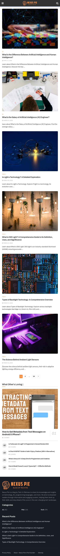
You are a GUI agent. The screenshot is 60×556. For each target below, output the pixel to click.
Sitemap (40, 553)
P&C (23, 510)
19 (34, 376)
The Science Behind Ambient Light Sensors (20, 360)
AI (3, 51)
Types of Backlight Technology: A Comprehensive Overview (27, 300)
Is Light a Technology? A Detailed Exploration (21, 177)
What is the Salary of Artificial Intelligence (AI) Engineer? (25, 117)
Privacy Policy (6, 553)
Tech (3, 174)
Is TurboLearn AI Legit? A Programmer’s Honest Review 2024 (29, 444)
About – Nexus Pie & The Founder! (24, 553)
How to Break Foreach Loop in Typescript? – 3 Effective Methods (30, 466)
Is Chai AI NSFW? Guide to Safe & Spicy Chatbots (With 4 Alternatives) (32, 451)
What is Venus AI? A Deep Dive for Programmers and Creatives (29, 459)
